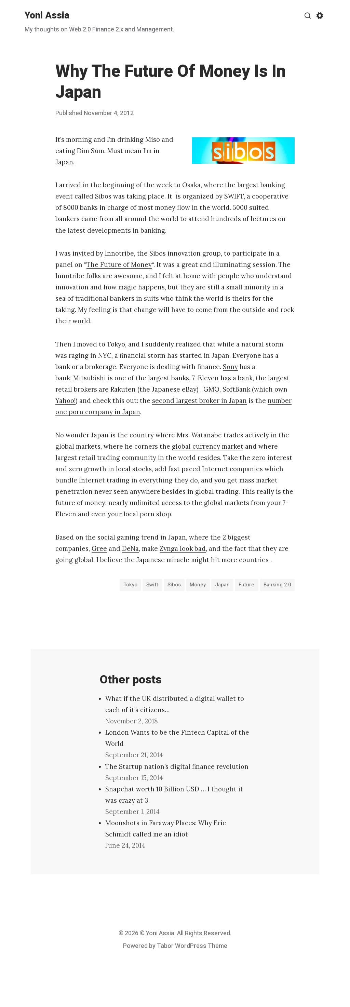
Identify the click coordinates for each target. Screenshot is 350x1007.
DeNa (130, 548)
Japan (222, 584)
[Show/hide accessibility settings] (319, 15)
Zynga (169, 548)
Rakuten (123, 389)
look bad (192, 548)
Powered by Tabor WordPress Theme (175, 946)
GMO (211, 389)
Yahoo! (65, 400)
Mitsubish (88, 378)
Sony (230, 367)
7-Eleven (205, 378)
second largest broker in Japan (199, 400)
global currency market (207, 446)
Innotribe (119, 253)
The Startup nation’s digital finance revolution (176, 766)
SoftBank (236, 389)
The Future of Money (119, 264)
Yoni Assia (47, 16)
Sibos (103, 196)
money (198, 584)
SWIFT (234, 196)
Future (246, 584)
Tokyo (130, 584)
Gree (99, 548)
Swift (152, 584)
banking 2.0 (277, 584)
